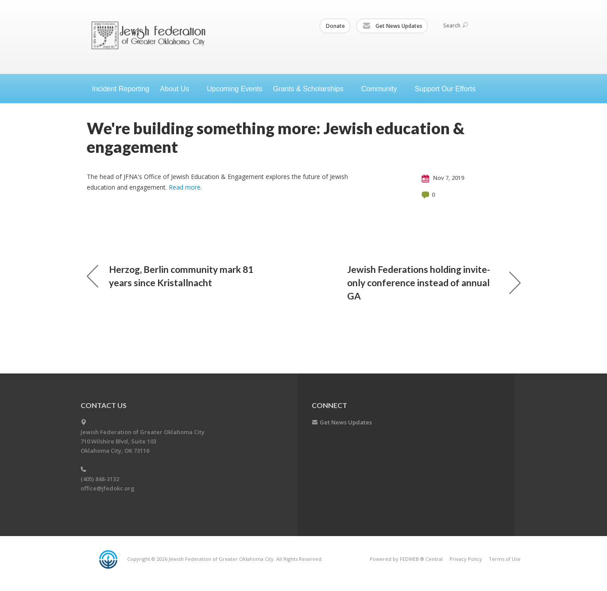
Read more (185, 187)
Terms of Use (505, 559)
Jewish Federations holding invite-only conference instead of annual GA (434, 282)
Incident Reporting (121, 89)
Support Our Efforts (445, 89)
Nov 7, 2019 (442, 178)
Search (455, 25)
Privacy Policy (465, 559)
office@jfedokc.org (108, 488)
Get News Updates (392, 26)
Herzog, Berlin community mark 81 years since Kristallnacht (170, 276)
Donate (335, 26)
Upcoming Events (234, 89)
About (178, 89)
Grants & (312, 89)
